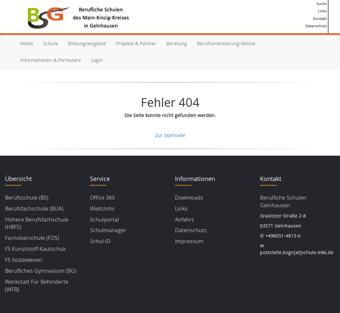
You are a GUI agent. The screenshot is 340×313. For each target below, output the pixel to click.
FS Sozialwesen (23, 259)
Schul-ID (100, 241)
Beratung (176, 43)
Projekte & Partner (136, 43)
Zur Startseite (170, 135)
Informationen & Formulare (50, 60)
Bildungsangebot (87, 43)
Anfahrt (184, 219)
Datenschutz (316, 25)
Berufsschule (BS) (26, 197)
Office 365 (102, 197)
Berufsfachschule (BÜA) (34, 208)
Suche (321, 3)
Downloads (189, 197)
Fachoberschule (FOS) (32, 237)
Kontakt (320, 18)
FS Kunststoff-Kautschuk (35, 248)
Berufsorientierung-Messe (226, 43)
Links (322, 10)
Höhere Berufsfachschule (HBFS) (36, 223)
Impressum (189, 241)
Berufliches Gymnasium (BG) (40, 270)
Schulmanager (108, 230)
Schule (50, 43)
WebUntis (102, 208)
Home (26, 43)
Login (97, 60)
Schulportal (104, 219)
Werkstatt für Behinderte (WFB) (36, 285)
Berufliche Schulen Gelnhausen (283, 201)
